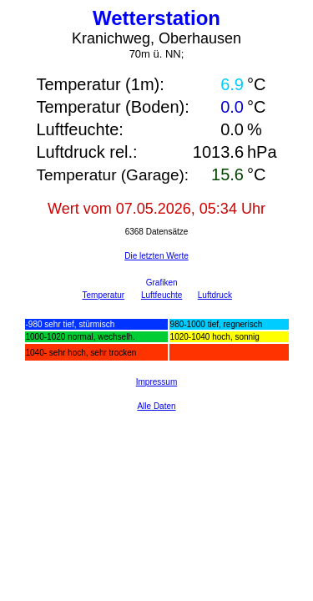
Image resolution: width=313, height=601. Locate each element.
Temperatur (104, 295)
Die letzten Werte (156, 255)
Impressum (156, 381)
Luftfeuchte (161, 295)
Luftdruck (215, 295)
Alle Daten (156, 406)
